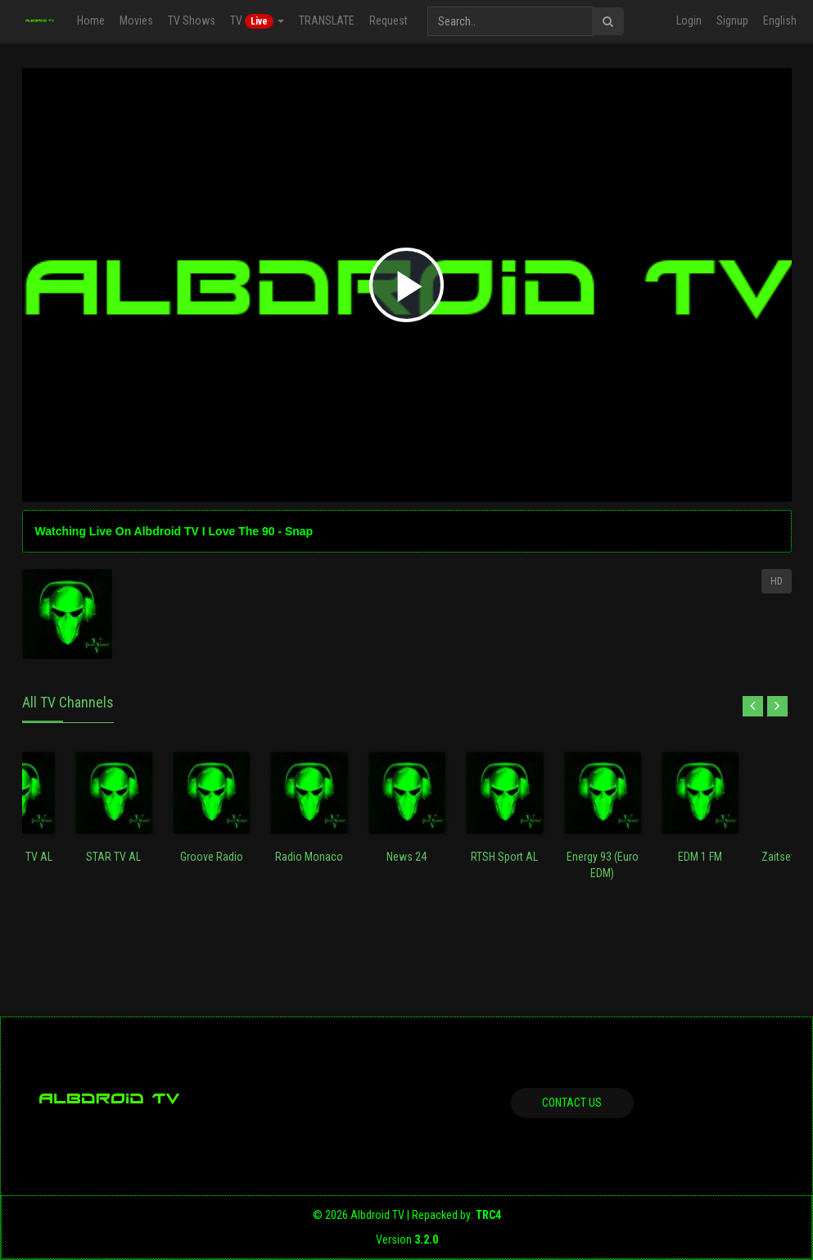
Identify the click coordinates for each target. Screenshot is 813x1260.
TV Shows (191, 20)
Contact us (572, 1102)
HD (776, 581)
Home (91, 20)
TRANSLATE (327, 20)
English (780, 20)
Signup (732, 20)
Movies (136, 20)
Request (388, 20)
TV (257, 21)
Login (689, 20)
